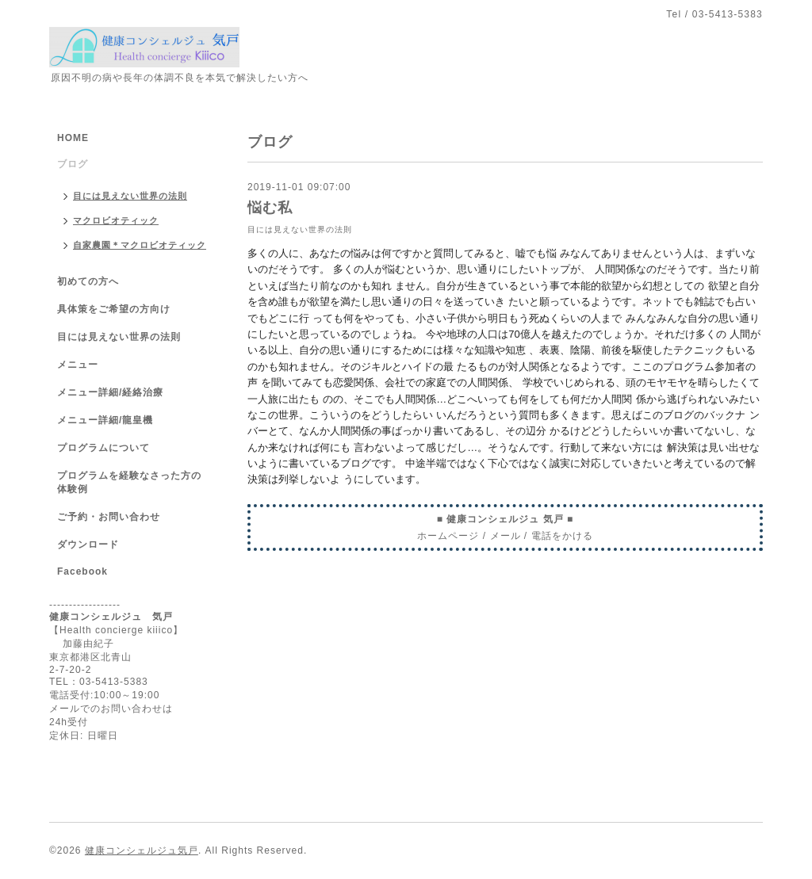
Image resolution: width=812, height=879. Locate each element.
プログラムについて (103, 447)
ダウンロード (88, 544)
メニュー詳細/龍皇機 (105, 420)
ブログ (72, 164)
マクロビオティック (116, 220)
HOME (73, 137)
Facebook (82, 571)
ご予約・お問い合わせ (108, 516)
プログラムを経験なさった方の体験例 (129, 482)
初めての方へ (88, 281)
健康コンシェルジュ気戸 (141, 850)
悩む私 (270, 208)
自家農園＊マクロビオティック (139, 245)
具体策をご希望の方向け (113, 309)
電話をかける (562, 535)
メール (505, 535)
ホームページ (448, 535)
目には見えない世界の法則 (299, 229)
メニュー (77, 364)
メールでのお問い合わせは (111, 708)
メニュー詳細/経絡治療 (110, 392)
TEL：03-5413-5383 (98, 681)
